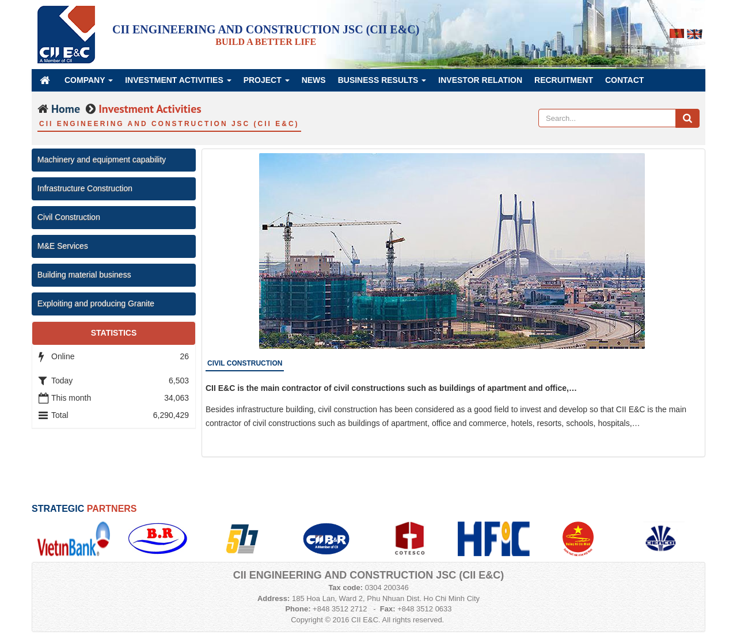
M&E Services (62, 245)
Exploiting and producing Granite (95, 303)
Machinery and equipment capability (101, 159)
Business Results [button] (382, 83)
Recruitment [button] (563, 80)
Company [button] (88, 83)
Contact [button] (624, 80)
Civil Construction (68, 217)
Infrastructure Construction (84, 188)
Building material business (84, 274)
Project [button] (267, 83)
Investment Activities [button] (178, 83)
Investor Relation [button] (480, 80)
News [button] (314, 80)
